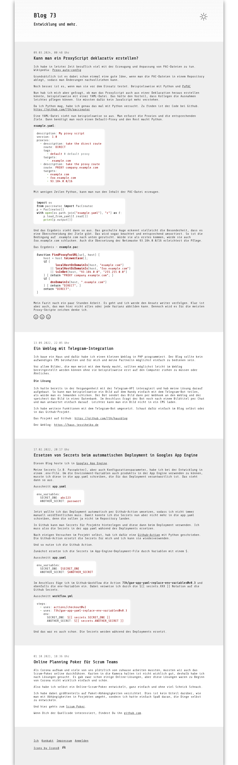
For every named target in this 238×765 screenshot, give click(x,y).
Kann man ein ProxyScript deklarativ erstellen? (86, 58)
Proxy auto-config (66, 70)
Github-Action (149, 535)
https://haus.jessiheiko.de (76, 425)
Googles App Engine (91, 463)
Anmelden (81, 740)
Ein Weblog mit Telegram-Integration (73, 348)
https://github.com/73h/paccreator (62, 109)
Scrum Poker (75, 706)
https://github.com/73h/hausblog (101, 418)
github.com (132, 713)
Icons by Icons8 (46, 748)
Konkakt (48, 740)
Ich (36, 740)
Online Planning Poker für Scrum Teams (76, 662)
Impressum (64, 740)
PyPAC (186, 86)
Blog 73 (45, 15)
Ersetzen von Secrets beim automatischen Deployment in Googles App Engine (116, 455)
